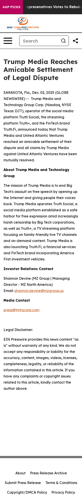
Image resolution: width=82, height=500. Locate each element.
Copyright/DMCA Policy (27, 492)
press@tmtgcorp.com (21, 310)
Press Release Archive (48, 473)
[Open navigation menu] (7, 40)
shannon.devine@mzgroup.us (39, 290)
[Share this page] (75, 40)
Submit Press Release (23, 482)
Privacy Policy (63, 492)
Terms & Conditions (61, 482)
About (20, 473)
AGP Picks (11, 7)
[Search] (38, 41)
